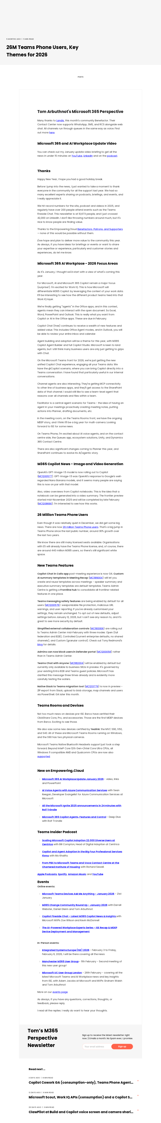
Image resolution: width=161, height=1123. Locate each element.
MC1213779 (92, 686)
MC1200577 (45, 476)
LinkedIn (88, 155)
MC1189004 (96, 577)
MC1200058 (104, 651)
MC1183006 (97, 628)
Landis (60, 120)
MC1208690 (45, 503)
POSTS (80, 77)
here (52, 132)
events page (60, 992)
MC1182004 (77, 663)
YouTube (77, 155)
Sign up (122, 1046)
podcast (112, 155)
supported (43, 756)
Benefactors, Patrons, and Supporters (100, 229)
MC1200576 (52, 605)
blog (40, 644)
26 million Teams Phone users (80, 527)
